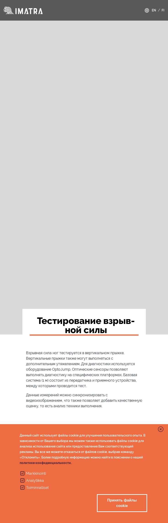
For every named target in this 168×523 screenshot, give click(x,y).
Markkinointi (36, 473)
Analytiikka (35, 480)
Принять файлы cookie (122, 503)
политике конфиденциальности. (46, 463)
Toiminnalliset (37, 487)
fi (163, 10)
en (154, 10)
